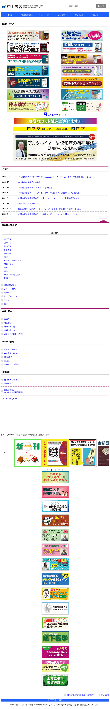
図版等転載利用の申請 (13, 334)
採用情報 (7, 383)
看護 (6, 257)
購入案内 (105, 695)
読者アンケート (10, 349)
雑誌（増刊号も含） (12, 274)
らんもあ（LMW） (11, 353)
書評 (6, 304)
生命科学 (7, 253)
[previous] (4, 453)
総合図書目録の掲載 (26, 203)
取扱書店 (7, 323)
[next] (106, 453)
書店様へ (96, 15)
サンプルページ (10, 296)
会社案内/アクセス (11, 380)
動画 (6, 278)
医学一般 (7, 243)
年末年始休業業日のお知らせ (30, 182)
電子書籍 (7, 292)
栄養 (6, 267)
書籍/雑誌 (8, 357)
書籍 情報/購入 (27, 15)
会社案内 (61, 15)
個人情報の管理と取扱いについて (81, 695)
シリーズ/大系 (10, 289)
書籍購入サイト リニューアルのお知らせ (35, 187)
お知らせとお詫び (11, 364)
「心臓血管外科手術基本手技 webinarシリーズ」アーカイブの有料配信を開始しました (55, 177)
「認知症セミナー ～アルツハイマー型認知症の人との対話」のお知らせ (49, 193)
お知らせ (7, 319)
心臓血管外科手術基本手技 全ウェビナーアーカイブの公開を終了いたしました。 (52, 198)
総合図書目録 (9, 327)
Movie (6, 300)
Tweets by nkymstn (9, 399)
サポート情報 (44, 15)
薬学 (6, 271)
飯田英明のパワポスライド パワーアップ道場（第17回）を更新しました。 (50, 209)
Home (9, 15)
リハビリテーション (12, 260)
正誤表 (7, 361)
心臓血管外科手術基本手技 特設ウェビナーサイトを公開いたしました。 (49, 214)
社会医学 (7, 250)
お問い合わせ (78, 15)
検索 (101, 6)
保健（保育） (9, 264)
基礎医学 (7, 246)
